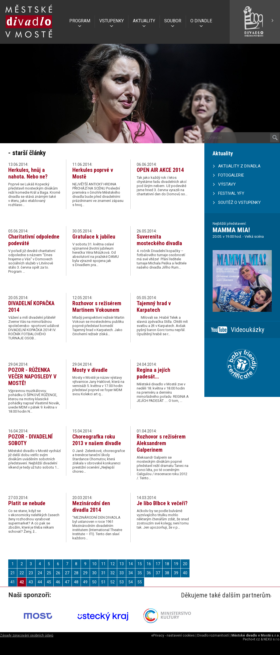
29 (85, 573)
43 (31, 582)
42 (22, 582)
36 (149, 573)
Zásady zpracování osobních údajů (26, 635)
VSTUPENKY (111, 20)
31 (103, 573)
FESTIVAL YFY (231, 193)
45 (49, 582)
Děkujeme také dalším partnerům (225, 595)
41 (12, 582)
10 (94, 564)
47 (67, 582)
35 (140, 573)
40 (185, 573)
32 (112, 573)
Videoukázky (247, 330)
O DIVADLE (201, 20)
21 (12, 573)
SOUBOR (172, 20)
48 (76, 582)
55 (140, 582)
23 (31, 573)
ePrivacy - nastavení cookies (173, 635)
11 (103, 564)
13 (121, 564)
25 (49, 573)
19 (176, 564)
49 (85, 582)
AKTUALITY (144, 20)
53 (121, 582)
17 (158, 564)
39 (176, 573)
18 (167, 564)
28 (76, 573)
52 (112, 582)
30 (94, 573)
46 (58, 582)
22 (22, 573)
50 (94, 582)
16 (149, 564)
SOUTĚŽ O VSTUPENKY (239, 202)
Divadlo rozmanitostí (213, 635)
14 (130, 564)
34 (130, 573)
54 (130, 582)
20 (185, 564)
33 (121, 573)
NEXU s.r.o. (271, 639)
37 (158, 573)
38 (167, 573)
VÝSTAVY (227, 184)
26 (58, 573)
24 (40, 573)
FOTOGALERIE (231, 175)
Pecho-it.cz (251, 639)
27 (67, 573)
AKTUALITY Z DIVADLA (239, 166)
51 (103, 582)
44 (40, 582)
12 (112, 564)
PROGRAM (79, 20)
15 (140, 564)
